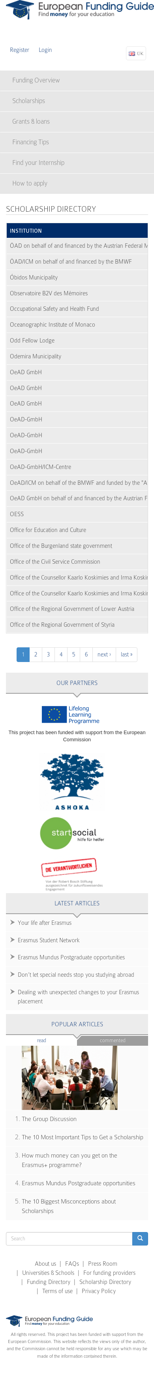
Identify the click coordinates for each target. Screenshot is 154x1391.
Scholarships (28, 101)
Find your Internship (38, 162)
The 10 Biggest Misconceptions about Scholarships (69, 1206)
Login (45, 50)
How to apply (29, 183)
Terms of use (57, 1291)
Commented (113, 1040)
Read (53, 1040)
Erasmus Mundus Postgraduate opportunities (71, 957)
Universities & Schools (48, 1273)
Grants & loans (31, 121)
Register (19, 50)
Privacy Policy (99, 1291)
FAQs (72, 1264)
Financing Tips (30, 142)
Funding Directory (48, 1282)
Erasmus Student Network (49, 940)
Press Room (102, 1264)
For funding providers (109, 1273)
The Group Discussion (49, 1119)
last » (126, 654)
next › (104, 654)
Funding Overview (36, 80)
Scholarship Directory (105, 1282)
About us (45, 1264)
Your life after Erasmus (44, 923)
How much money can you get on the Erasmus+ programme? (69, 1160)
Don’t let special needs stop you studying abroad (76, 975)
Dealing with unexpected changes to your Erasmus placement (78, 997)
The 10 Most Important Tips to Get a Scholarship (82, 1137)
